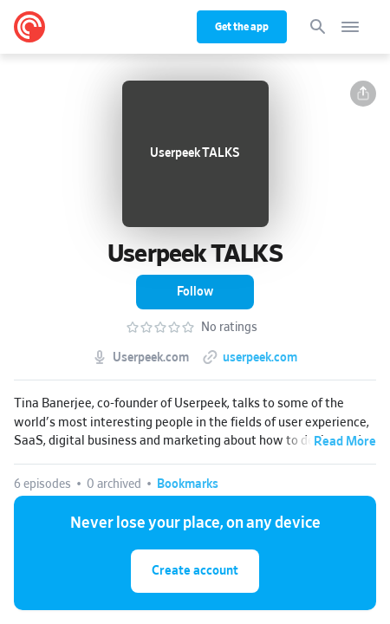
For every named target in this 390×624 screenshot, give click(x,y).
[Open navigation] (350, 27)
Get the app (242, 27)
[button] (363, 94)
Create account (195, 570)
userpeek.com (260, 358)
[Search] (318, 27)
